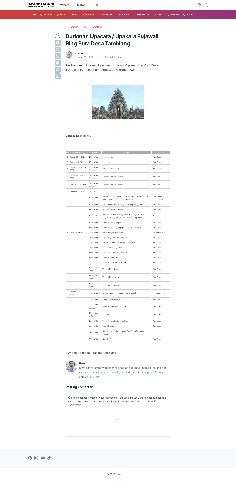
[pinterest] (58, 70)
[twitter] (58, 49)
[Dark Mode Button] (199, 5)
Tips (95, 5)
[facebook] (58, 43)
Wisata (64, 5)
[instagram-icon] (36, 458)
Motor (81, 5)
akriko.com (123, 474)
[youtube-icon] (43, 458)
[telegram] (58, 63)
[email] (58, 76)
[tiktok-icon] (49, 458)
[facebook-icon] (30, 458)
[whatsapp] (58, 56)
